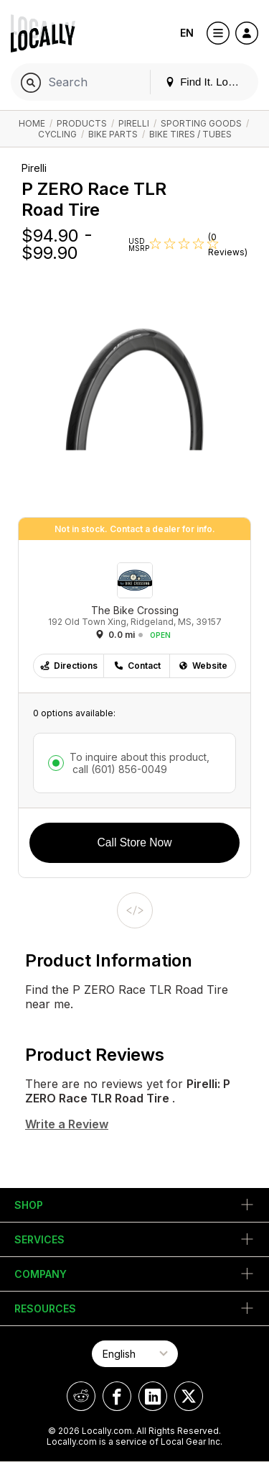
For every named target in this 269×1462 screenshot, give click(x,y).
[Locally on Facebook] (117, 1396)
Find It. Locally (207, 82)
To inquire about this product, (139, 763)
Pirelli (133, 123)
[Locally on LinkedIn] (152, 1396)
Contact (137, 665)
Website (202, 665)
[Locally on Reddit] (81, 1396)
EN (187, 33)
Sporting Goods (201, 123)
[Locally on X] (188, 1396)
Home (32, 123)
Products (82, 123)
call (118, 769)
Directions (68, 665)
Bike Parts (113, 134)
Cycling (57, 134)
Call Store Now (135, 842)
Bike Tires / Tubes (190, 134)
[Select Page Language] (135, 1353)
